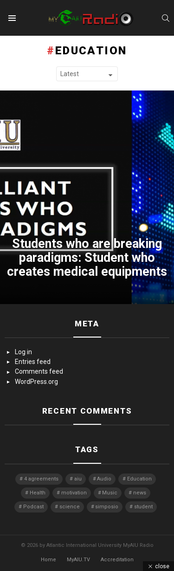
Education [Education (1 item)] (139, 479)
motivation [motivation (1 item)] (74, 493)
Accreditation (117, 560)
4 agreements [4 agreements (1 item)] (41, 479)
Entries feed (33, 361)
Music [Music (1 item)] (109, 493)
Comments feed (39, 371)
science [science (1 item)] (69, 507)
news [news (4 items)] (139, 493)
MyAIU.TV (78, 560)
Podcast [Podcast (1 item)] (33, 507)
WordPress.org (36, 381)
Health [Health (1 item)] (37, 493)
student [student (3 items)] (143, 507)
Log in (23, 352)
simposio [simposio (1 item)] (106, 507)
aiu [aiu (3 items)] (78, 479)
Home (48, 560)
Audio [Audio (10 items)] (104, 479)
